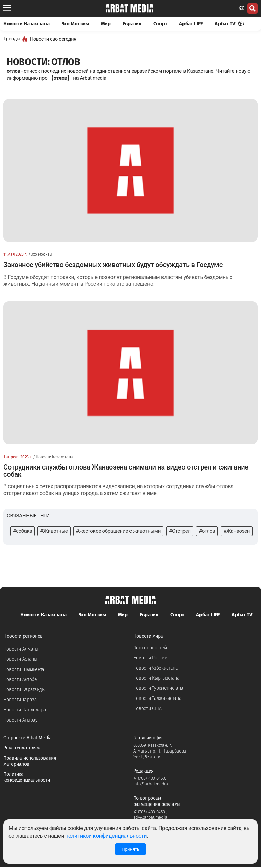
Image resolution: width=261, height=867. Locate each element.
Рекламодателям (21, 748)
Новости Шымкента (24, 669)
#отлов (207, 531)
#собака (22, 531)
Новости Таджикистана (157, 698)
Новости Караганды (24, 689)
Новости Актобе (20, 680)
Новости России (150, 658)
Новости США (147, 708)
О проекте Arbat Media (27, 738)
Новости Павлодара (24, 710)
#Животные (54, 531)
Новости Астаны (20, 659)
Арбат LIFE (191, 24)
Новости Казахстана (26, 24)
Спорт (160, 24)
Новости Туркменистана (158, 688)
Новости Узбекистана (155, 668)
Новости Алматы (20, 649)
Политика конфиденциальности (26, 777)
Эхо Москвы (75, 24)
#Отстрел (180, 531)
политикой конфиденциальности (106, 836)
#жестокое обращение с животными (118, 531)
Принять (130, 849)
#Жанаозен (236, 531)
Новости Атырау (20, 720)
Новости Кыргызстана (156, 678)
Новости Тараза (20, 700)
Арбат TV (229, 24)
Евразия (132, 24)
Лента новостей (150, 648)
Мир (106, 24)
